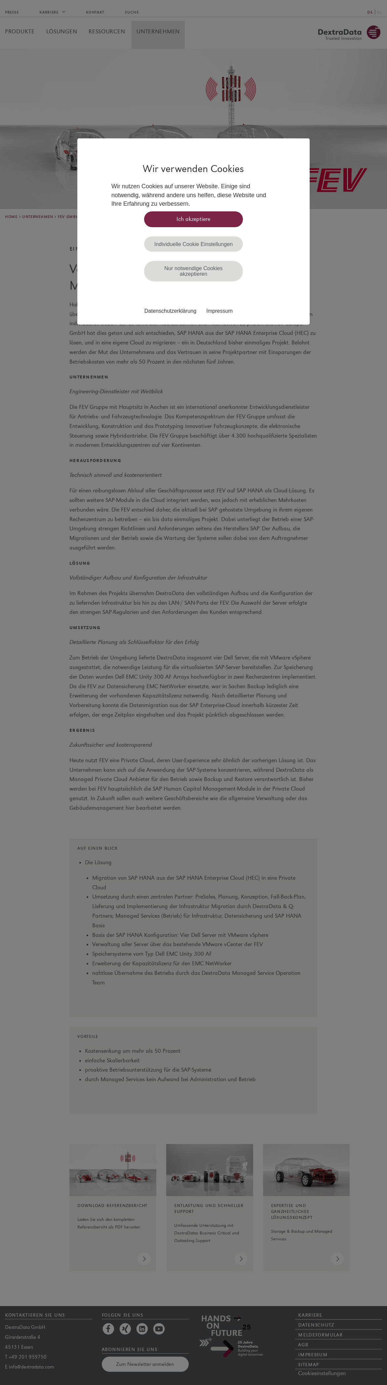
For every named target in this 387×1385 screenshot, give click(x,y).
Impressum (219, 311)
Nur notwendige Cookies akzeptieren (193, 270)
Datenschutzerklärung (170, 311)
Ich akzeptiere (193, 219)
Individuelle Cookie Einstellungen (193, 244)
